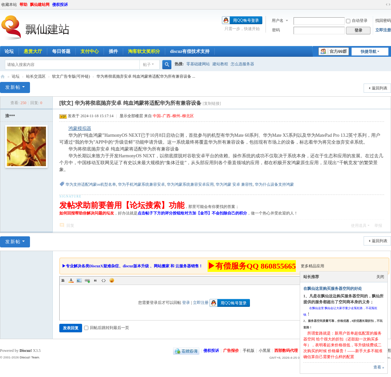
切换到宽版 (388, 5)
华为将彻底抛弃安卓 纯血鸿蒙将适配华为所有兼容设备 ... (145, 76)
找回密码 (383, 20)
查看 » (378, 367)
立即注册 (383, 30)
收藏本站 (9, 4)
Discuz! (26, 350)
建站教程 (220, 64)
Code (103, 280)
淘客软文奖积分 (144, 51)
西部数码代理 (286, 350)
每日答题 (61, 51)
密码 (276, 30)
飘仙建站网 (40, 4)
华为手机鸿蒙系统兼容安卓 (141, 184)
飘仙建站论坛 (2, 76)
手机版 (248, 350)
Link (87, 280)
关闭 (380, 277)
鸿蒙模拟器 (79, 128)
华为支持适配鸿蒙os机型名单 (90, 184)
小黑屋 (264, 350)
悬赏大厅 (33, 51)
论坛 (16, 76)
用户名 (277, 20)
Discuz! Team (29, 357)
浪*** (10, 116)
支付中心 (89, 51)
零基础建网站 (198, 64)
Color (71, 280)
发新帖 (13, 87)
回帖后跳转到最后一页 (106, 327)
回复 (70, 225)
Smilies (112, 280)
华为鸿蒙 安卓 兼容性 (234, 184)
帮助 (23, 4)
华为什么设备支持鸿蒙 (274, 184)
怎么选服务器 (242, 64)
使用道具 (359, 225)
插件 (113, 51)
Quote (95, 280)
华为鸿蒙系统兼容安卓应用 (190, 184)
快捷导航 (368, 51)
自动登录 (357, 20)
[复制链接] (212, 103)
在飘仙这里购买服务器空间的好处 (332, 288)
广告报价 (231, 350)
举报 (378, 225)
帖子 (147, 64)
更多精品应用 (312, 266)
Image (79, 280)
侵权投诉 (60, 4)
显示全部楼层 (131, 116)
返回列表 (379, 88)
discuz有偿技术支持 (190, 51)
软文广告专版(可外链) (71, 76)
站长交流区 (36, 76)
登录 (186, 302)
